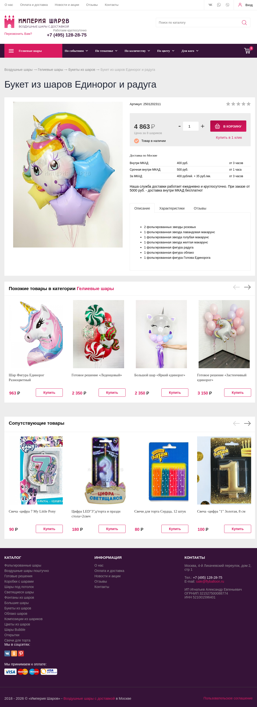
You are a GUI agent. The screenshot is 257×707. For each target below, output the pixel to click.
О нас (9, 5)
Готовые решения (18, 576)
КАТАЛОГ (12, 557)
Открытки (11, 635)
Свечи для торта (17, 640)
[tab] (142, 208)
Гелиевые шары (50, 70)
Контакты (112, 5)
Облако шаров (15, 613)
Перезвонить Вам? (18, 34)
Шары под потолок (19, 587)
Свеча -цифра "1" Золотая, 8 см (221, 511)
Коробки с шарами (19, 581)
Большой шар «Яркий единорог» (159, 375)
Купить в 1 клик (229, 137)
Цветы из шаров (17, 624)
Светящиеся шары (19, 592)
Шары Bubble (14, 630)
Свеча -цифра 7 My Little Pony (32, 511)
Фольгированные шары (22, 565)
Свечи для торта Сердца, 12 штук (160, 511)
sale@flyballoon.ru (210, 581)
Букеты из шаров (81, 70)
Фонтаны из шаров (19, 597)
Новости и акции (67, 5)
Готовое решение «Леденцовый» (97, 375)
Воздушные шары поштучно (26, 571)
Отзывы (92, 5)
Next (247, 287)
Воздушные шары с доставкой (89, 698)
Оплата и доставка (34, 5)
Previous (236, 287)
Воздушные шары (18, 70)
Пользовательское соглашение (228, 698)
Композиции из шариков (23, 619)
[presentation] (142, 208)
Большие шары (16, 603)
